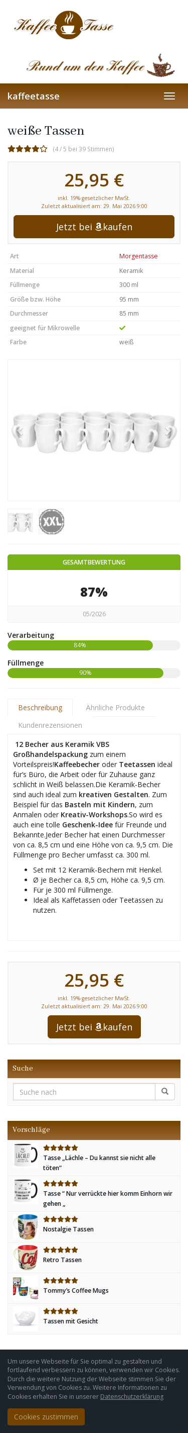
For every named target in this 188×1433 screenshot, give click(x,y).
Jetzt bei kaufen (94, 227)
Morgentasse (138, 256)
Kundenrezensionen (50, 725)
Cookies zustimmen (46, 1416)
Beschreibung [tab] (40, 707)
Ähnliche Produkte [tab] (115, 707)
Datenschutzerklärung (131, 1396)
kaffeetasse (34, 96)
